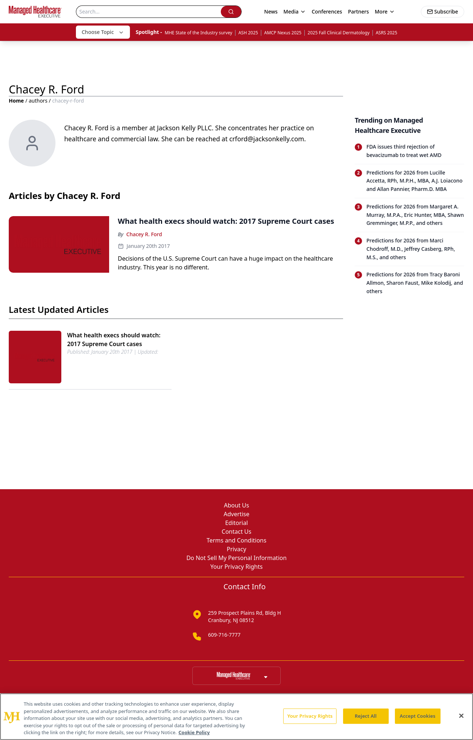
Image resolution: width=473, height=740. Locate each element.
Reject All (366, 716)
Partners (358, 11)
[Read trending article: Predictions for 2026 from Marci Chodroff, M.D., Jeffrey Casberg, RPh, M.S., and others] (409, 249)
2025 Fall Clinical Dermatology (339, 33)
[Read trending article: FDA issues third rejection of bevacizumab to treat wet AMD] (409, 151)
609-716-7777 (224, 634)
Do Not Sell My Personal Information (236, 558)
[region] (236, 716)
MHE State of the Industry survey (198, 33)
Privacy (236, 549)
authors (38, 100)
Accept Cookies (417, 716)
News (271, 11)
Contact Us (236, 532)
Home (16, 100)
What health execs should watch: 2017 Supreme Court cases (114, 339)
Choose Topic (103, 31)
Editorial (236, 523)
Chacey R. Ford (144, 234)
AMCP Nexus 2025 (282, 33)
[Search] (148, 12)
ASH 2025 (248, 33)
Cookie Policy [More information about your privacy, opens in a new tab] (194, 732)
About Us (236, 505)
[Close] (461, 716)
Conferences (327, 11)
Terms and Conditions (236, 540)
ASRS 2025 (386, 33)
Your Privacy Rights (236, 567)
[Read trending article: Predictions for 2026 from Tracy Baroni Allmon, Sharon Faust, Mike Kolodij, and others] (409, 283)
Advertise (236, 514)
